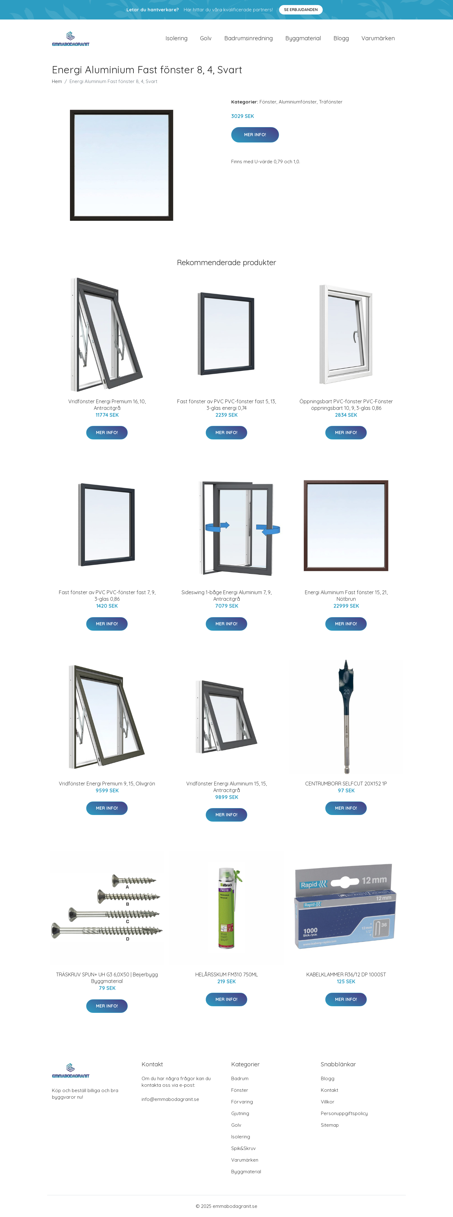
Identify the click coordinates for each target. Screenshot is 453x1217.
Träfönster (331, 102)
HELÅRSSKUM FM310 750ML (226, 974)
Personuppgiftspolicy (344, 1113)
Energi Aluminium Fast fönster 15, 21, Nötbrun (346, 595)
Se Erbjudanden (301, 9)
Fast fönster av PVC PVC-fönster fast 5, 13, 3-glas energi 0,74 (226, 404)
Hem (57, 81)
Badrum (240, 1078)
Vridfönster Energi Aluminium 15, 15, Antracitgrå (226, 786)
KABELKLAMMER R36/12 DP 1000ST (346, 974)
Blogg (341, 38)
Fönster (268, 102)
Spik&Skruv (243, 1148)
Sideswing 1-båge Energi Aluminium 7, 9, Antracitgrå (226, 595)
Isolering (176, 38)
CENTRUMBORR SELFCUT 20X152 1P (346, 783)
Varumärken (378, 38)
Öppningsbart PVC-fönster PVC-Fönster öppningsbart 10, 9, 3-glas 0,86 (346, 404)
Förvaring (242, 1102)
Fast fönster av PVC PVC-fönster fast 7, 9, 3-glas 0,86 (107, 595)
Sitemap (330, 1125)
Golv (206, 38)
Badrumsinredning (248, 38)
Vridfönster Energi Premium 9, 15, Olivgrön (107, 783)
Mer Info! (255, 134)
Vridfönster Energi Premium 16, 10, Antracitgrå (107, 404)
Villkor (327, 1102)
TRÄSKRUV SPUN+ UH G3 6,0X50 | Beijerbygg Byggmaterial (107, 977)
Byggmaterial (303, 38)
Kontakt (329, 1090)
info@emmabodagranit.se (170, 1099)
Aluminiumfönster (298, 102)
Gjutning (240, 1113)
